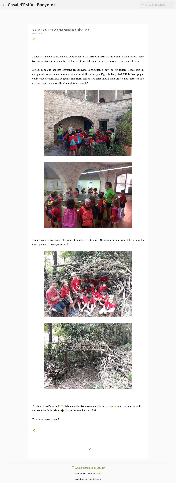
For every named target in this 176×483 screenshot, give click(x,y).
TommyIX (99, 473)
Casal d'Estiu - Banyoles (31, 4)
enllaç (113, 406)
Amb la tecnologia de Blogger (88, 468)
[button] (34, 39)
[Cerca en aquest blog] (159, 5)
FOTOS (62, 406)
